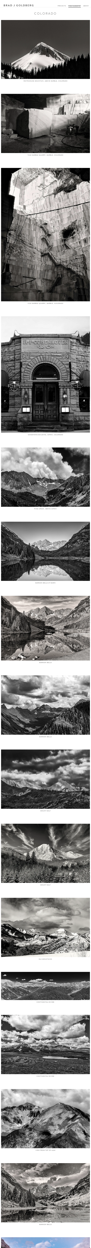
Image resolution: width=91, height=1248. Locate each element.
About (86, 6)
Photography (74, 6)
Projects (62, 6)
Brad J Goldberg (19, 5)
